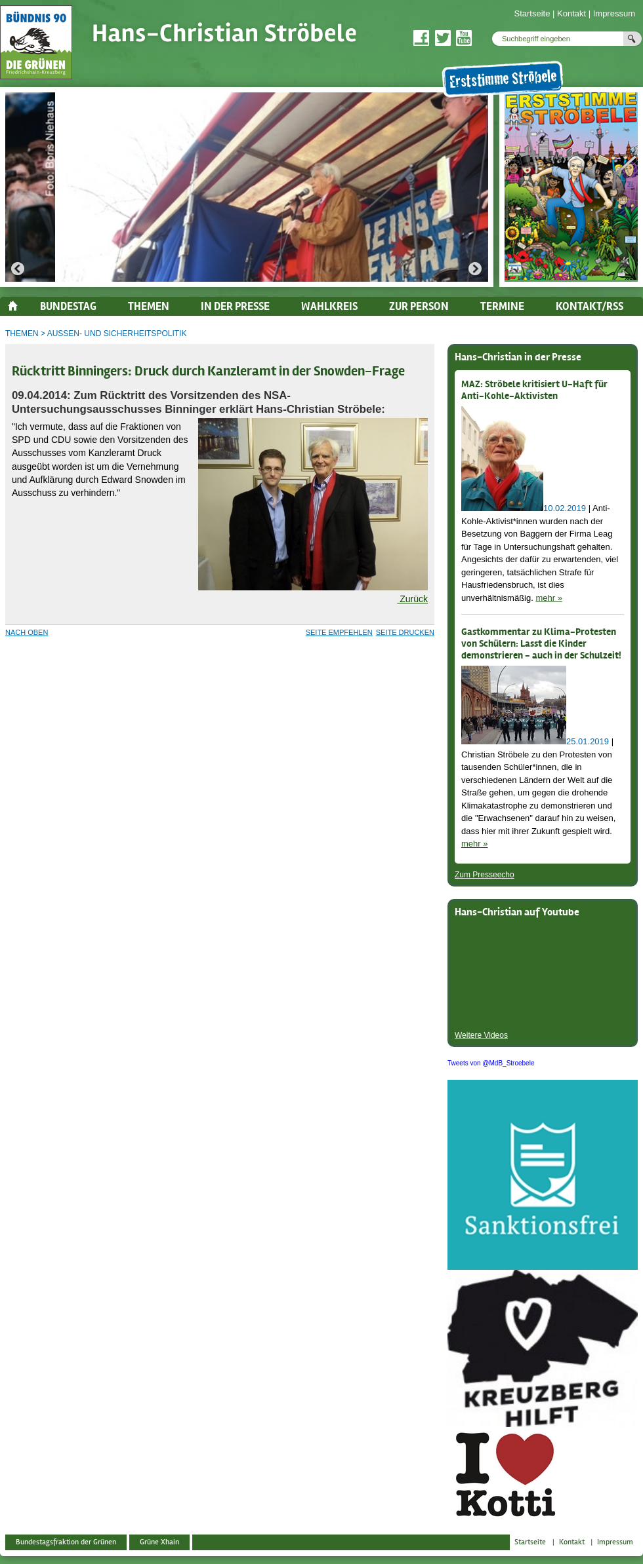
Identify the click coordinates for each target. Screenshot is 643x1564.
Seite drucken (405, 632)
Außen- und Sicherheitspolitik (117, 333)
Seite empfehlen (339, 632)
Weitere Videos (481, 1035)
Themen (22, 333)
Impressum (614, 13)
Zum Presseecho (484, 874)
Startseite (532, 13)
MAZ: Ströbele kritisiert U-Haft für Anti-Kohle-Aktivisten (534, 390)
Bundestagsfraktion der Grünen (66, 1542)
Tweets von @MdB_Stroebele (490, 1063)
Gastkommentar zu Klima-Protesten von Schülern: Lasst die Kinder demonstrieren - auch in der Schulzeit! (541, 644)
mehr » (548, 598)
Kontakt (571, 13)
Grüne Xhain (159, 1542)
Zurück (412, 599)
